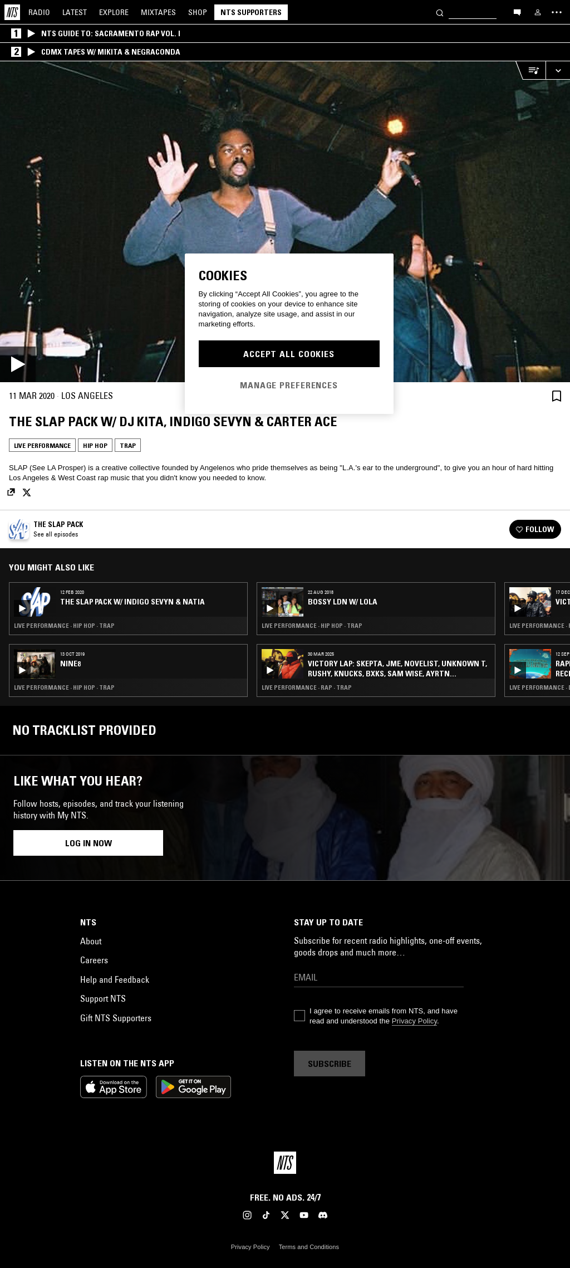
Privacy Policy (414, 1021)
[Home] (12, 12)
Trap (128, 445)
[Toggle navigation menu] (557, 12)
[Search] (440, 12)
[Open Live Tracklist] (530, 70)
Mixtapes (158, 12)
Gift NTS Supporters (115, 1017)
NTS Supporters (251, 12)
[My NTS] (538, 12)
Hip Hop (95, 445)
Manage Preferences (289, 385)
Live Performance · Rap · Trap (307, 687)
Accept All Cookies (289, 353)
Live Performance (42, 445)
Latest (74, 12)
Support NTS (103, 998)
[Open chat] (517, 11)
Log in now (88, 842)
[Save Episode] (556, 395)
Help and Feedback (114, 979)
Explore (114, 12)
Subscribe (329, 1063)
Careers (94, 959)
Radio (39, 12)
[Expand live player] (558, 70)
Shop (197, 12)
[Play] (285, 221)
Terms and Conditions (309, 1246)
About (90, 941)
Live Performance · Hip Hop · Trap (64, 626)
